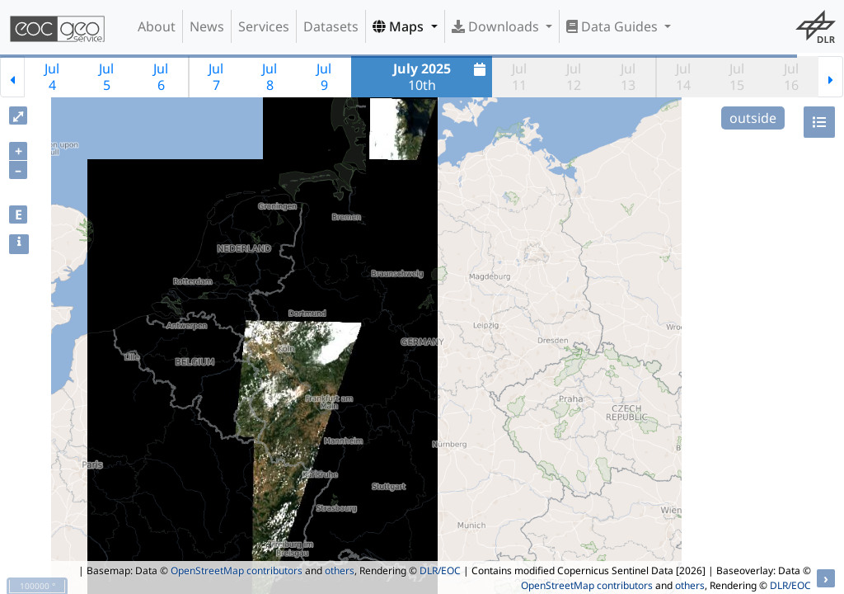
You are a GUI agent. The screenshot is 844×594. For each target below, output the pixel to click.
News (207, 26)
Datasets (331, 26)
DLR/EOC (440, 570)
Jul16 (791, 76)
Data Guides (613, 26)
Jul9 (323, 76)
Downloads (497, 26)
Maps (400, 26)
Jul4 (52, 76)
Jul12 (573, 76)
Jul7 (216, 76)
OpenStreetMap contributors (236, 570)
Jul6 (160, 76)
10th (441, 76)
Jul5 (106, 76)
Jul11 (519, 76)
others (339, 570)
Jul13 (628, 76)
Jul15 (736, 76)
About (157, 26)
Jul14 (683, 76)
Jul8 (269, 76)
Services (263, 26)
